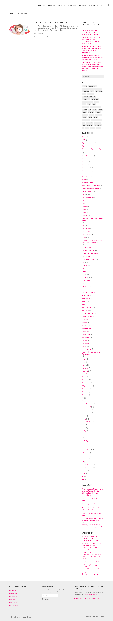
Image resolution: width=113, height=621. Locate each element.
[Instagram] (88, 617)
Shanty (84, 419)
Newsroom (53, 36)
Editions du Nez (86, 234)
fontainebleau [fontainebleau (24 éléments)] (85, 107)
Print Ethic (85, 392)
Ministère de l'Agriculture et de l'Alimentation (91, 353)
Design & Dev (86, 228)
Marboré (84, 340)
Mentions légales (79, 598)
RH (83, 398)
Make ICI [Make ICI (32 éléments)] (84, 117)
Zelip (83, 477)
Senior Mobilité (86, 413)
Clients (38, 36)
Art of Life (85, 162)
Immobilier (85, 301)
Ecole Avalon (86, 231)
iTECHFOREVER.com (88, 313)
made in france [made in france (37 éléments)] (98, 114)
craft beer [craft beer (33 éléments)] (97, 101)
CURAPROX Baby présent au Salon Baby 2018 (55, 22)
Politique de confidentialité (92, 598)
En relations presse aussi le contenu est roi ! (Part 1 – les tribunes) (92, 241)
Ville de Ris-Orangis (87, 465)
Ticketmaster (85, 444)
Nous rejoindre (13, 605)
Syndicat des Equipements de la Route (91, 435)
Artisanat (84, 165)
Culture (84, 209)
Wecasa (84, 471)
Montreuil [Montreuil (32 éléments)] (96, 117)
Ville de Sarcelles (87, 468)
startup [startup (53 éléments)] (87, 127)
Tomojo (84, 447)
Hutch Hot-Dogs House (88, 292)
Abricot (84, 137)
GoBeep (84, 274)
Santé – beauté (86, 407)
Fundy (83, 268)
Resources (85, 395)
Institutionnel (85, 310)
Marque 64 (85, 343)
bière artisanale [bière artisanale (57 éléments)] (98, 91)
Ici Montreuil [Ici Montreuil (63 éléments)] (97, 112)
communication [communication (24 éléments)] (95, 99)
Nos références (13, 599)
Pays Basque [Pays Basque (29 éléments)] (97, 122)
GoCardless (85, 277)
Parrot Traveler (86, 383)
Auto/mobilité (86, 168)
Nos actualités (13, 602)
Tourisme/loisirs (86, 450)
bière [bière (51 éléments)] (92, 91)
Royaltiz (84, 401)
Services (84, 416)
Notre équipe (13, 596)
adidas (84, 140)
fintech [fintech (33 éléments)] (94, 104)
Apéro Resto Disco (87, 156)
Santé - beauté (60, 36)
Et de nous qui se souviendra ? (90, 253)
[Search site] (108, 5)
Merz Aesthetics (86, 349)
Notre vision (12, 590)
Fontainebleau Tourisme (89, 259)
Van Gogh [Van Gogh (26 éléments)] (99, 127)
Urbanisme (85, 459)
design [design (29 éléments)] (89, 104)
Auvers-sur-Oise (86, 171)
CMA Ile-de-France (87, 198)
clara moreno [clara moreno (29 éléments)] (90, 94)
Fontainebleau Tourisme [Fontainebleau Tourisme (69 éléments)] (95, 107)
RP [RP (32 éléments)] (83, 127)
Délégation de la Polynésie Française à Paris (92, 219)
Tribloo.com (85, 453)
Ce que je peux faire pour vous (91, 189)
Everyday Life (86, 256)
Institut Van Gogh (87, 307)
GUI (83, 283)
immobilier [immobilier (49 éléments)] (85, 114)
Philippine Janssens (87, 386)
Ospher (84, 377)
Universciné (85, 456)
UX (83, 462)
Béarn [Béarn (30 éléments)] (84, 94)
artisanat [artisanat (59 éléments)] (94, 88)
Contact (84, 203)
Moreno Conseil (26, 617)
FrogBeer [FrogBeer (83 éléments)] (94, 109)
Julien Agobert (86, 319)
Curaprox (43, 36)
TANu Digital (85, 441)
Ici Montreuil (85, 295)
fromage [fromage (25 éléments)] (84, 112)
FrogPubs (84, 265)
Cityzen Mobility (87, 192)
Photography (85, 389)
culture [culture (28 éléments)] (84, 104)
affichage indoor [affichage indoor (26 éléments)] (92, 86)
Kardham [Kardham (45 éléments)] (91, 114)
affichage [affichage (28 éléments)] (85, 86)
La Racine (85, 325)
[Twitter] (102, 617)
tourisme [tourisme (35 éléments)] (92, 127)
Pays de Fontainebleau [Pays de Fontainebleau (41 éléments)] (87, 125)
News (49, 36)
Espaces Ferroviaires (88, 250)
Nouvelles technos (87, 374)
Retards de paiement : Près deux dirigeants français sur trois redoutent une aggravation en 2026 (92, 57)
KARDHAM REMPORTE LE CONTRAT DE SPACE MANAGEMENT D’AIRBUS (90, 33)
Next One (85, 371)
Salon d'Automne (87, 404)
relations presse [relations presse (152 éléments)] (97, 125)
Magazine (85, 331)
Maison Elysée (86, 334)
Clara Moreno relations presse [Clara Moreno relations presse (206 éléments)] (89, 96)
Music (83, 362)
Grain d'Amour (86, 280)
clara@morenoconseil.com (91, 594)
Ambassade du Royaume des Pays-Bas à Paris (92, 150)
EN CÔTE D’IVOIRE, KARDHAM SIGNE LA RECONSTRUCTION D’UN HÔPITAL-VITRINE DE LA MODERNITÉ (91, 49)
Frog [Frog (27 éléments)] (90, 109)
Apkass (84, 159)
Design (84, 225)
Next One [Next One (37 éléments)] (93, 120)
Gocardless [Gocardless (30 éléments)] (90, 112)
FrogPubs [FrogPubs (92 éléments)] (100, 109)
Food (83, 262)
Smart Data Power (87, 422)
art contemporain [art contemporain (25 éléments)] (86, 88)
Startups (84, 431)
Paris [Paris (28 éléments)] (84, 122)
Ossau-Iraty (85, 380)
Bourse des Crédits (87, 183)
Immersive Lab (86, 298)
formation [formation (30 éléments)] (85, 109)
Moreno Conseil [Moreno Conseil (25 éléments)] (86, 120)
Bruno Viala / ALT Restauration (91, 186)
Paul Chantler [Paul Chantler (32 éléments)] (90, 122)
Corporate (85, 206)
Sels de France (86, 410)
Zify (83, 480)
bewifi (83, 174)
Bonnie (84, 180)
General (84, 271)
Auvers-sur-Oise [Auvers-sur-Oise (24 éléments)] (86, 91)
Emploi (84, 237)
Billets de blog (86, 177)
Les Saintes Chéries (87, 328)
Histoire (84, 289)
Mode (84, 359)
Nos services (13, 593)
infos (46, 36)
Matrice (84, 346)
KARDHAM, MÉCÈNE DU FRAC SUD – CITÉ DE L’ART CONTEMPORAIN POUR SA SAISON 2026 (91, 41)
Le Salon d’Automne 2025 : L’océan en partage (91, 499)
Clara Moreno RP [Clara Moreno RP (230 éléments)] (86, 99)
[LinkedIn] (95, 617)
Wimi (83, 474)
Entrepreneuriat (86, 247)
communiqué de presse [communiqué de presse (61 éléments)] (87, 101)
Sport (83, 425)
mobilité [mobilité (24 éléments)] (90, 117)
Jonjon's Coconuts (87, 316)
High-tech (84, 286)
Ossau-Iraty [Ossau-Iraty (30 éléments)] (99, 120)
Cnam (83, 200)
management (85, 337)
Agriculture (85, 146)
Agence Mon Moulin (88, 143)
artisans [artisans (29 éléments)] (99, 88)
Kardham (84, 322)
